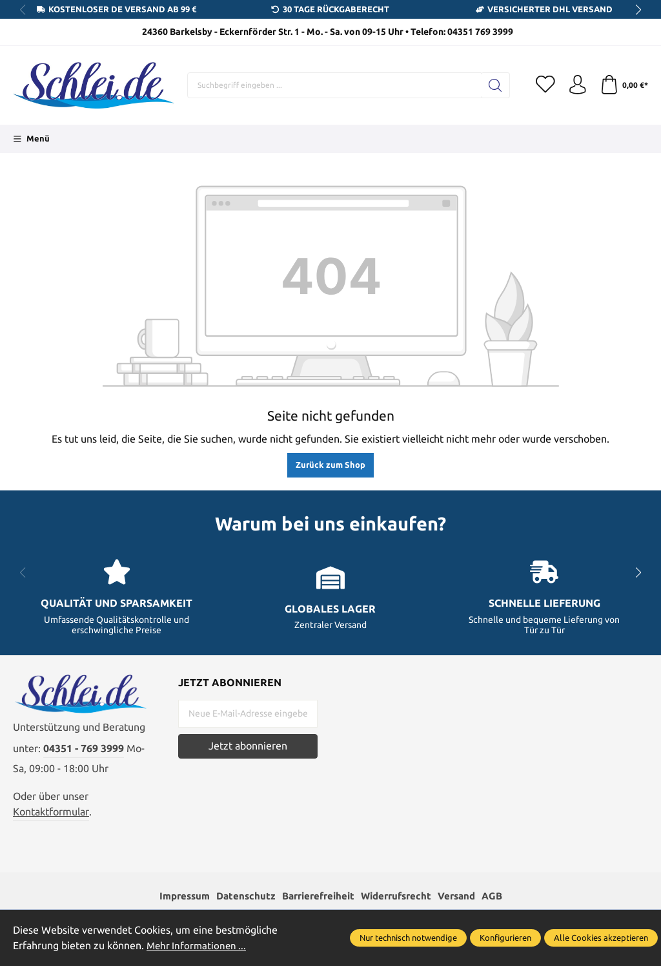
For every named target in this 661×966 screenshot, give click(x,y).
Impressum (175, 896)
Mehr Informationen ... (198, 945)
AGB (502, 896)
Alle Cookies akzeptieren (601, 937)
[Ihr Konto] (577, 85)
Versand (464, 896)
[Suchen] (494, 85)
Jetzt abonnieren (247, 745)
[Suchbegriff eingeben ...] (334, 85)
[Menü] (31, 139)
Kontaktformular (51, 811)
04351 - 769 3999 (83, 749)
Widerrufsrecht (400, 896)
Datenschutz (239, 896)
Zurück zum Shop (330, 464)
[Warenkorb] (624, 85)
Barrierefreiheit (316, 896)
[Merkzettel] (544, 85)
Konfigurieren (505, 937)
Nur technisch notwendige (408, 937)
